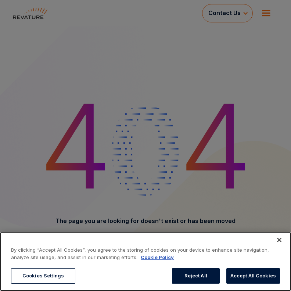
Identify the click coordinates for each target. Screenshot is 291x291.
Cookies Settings (43, 276)
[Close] (279, 240)
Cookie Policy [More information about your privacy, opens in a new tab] (157, 257)
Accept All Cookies (253, 276)
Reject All (195, 276)
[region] (145, 261)
